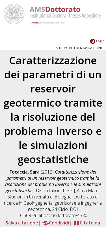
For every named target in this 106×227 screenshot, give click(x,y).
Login (97, 41)
